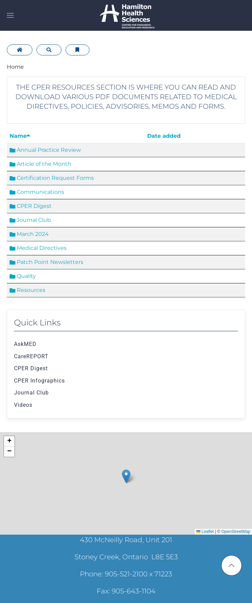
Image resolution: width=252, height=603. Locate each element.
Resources (27, 290)
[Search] (49, 49)
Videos (23, 405)
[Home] (19, 49)
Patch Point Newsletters (46, 262)
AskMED (25, 344)
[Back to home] (126, 15)
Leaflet (205, 531)
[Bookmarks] (77, 49)
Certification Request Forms (52, 178)
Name (20, 136)
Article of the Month (40, 164)
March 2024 (29, 234)
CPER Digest (31, 206)
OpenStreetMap (235, 531)
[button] (10, 15)
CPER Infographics (39, 380)
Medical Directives (38, 248)
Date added (164, 136)
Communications (37, 192)
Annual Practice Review (45, 150)
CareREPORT (31, 356)
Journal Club (30, 220)
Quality (23, 276)
